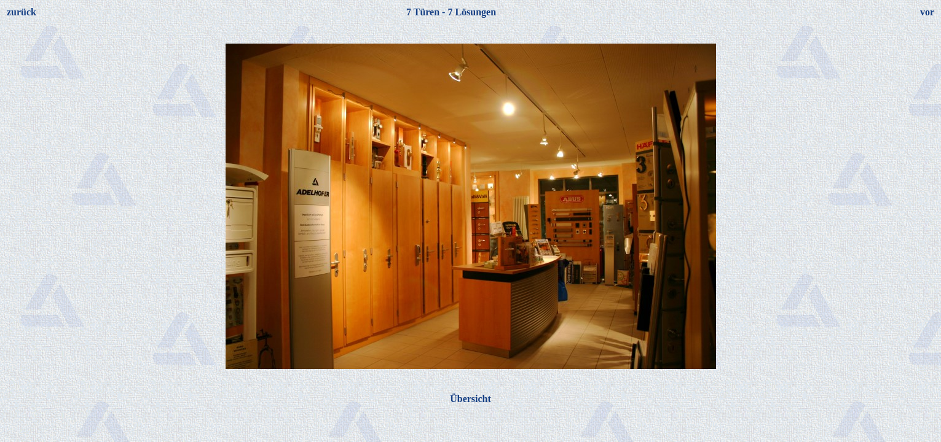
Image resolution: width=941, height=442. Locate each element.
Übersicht (470, 399)
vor (927, 12)
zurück (21, 12)
